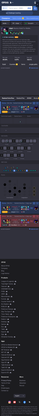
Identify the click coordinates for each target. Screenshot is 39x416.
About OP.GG (5, 263)
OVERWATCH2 (6, 286)
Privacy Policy (6, 378)
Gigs (2, 332)
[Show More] (11, 2)
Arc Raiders (5, 301)
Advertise (23, 380)
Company (4, 266)
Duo (2, 324)
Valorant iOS (5, 355)
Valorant (4, 284)
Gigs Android (5, 357)
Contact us (4, 388)
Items (23, 64)
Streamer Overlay (7, 334)
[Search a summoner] (29, 8)
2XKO (3, 291)
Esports (3, 329)
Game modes (18, 18)
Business (22, 378)
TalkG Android (5, 362)
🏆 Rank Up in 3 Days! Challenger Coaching (14, 13)
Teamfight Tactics (7, 281)
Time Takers (5, 311)
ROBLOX (4, 304)
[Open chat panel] (37, 38)
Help (2, 383)
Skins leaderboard (32, 18)
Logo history (5, 271)
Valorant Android (6, 352)
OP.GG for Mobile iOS (8, 345)
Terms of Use (5, 380)
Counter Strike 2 (6, 299)
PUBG (3, 289)
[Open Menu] (35, 2)
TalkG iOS (4, 365)
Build (4, 64)
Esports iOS (5, 370)
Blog (2, 268)
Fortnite (3, 296)
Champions (6, 18)
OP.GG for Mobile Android (9, 342)
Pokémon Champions (8, 314)
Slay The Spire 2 (6, 309)
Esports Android (6, 367)
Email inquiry (5, 385)
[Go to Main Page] (5, 2)
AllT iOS (3, 350)
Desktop (4, 319)
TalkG (3, 327)
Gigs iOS (4, 360)
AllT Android (5, 347)
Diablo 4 (3, 316)
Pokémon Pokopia (7, 306)
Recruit (22, 383)
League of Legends (7, 279)
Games (3, 322)
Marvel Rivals (5, 294)
